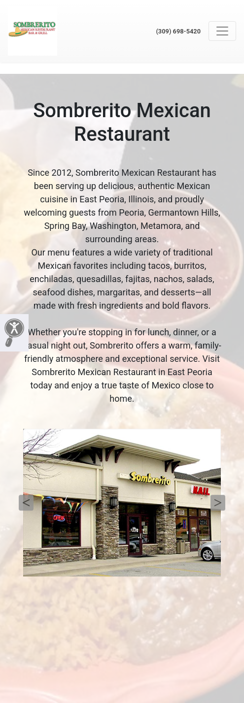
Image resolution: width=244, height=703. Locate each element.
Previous (26, 503)
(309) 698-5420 (178, 31)
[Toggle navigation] (222, 31)
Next (217, 503)
